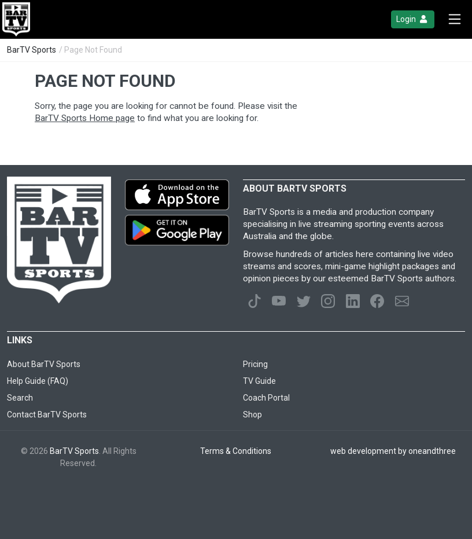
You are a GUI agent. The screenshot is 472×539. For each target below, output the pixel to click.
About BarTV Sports (43, 364)
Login (412, 19)
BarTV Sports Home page (85, 118)
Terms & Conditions (235, 451)
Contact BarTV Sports (47, 414)
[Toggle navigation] (454, 19)
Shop (252, 414)
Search (20, 397)
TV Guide (259, 381)
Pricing (255, 364)
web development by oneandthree (393, 451)
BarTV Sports (31, 49)
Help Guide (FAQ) (37, 381)
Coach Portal (266, 397)
